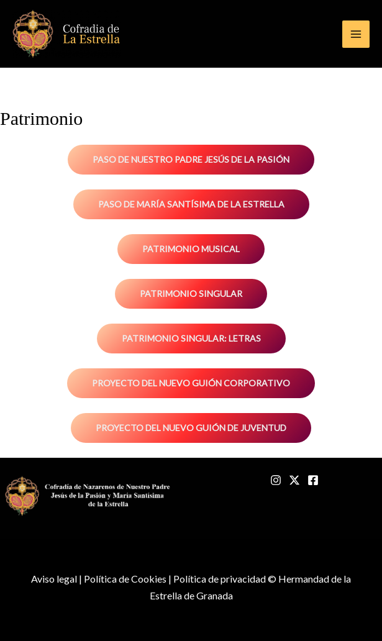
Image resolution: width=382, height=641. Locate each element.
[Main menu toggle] (356, 34)
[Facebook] (313, 480)
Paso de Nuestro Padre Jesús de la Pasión (191, 159)
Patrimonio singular (191, 293)
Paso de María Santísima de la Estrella (191, 204)
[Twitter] (294, 480)
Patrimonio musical (191, 248)
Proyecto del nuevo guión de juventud (191, 427)
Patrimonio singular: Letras (191, 338)
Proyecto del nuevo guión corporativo (191, 383)
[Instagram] (275, 480)
